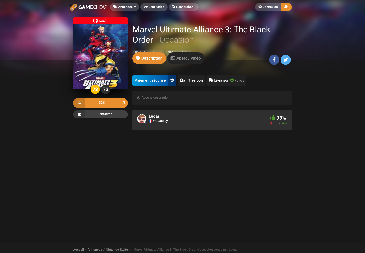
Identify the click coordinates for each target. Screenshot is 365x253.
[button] (184, 7)
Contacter (100, 114)
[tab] (149, 58)
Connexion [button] (268, 7)
